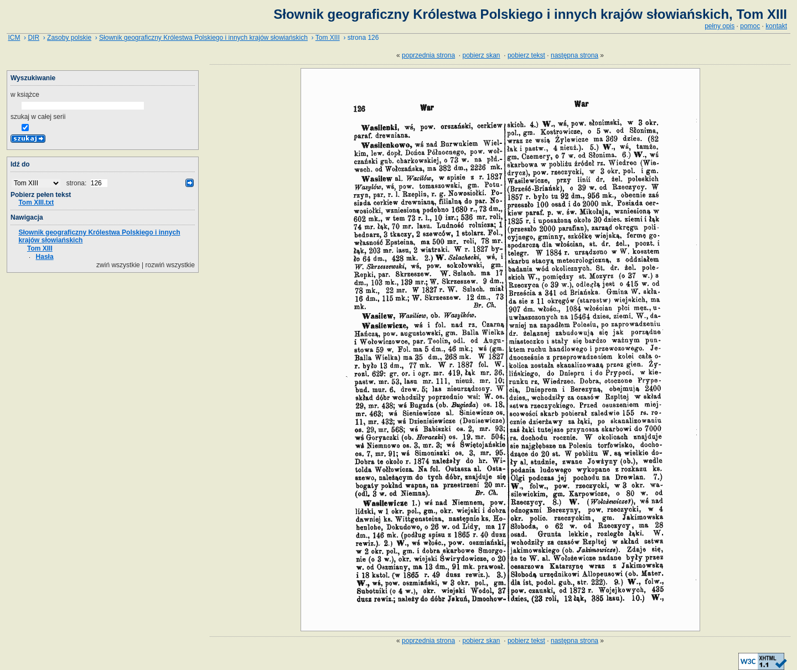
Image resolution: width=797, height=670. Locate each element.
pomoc (750, 26)
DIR (33, 37)
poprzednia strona (428, 55)
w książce (25, 94)
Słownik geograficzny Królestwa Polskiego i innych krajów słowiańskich (203, 37)
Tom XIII (327, 37)
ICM (14, 37)
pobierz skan (481, 55)
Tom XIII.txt (36, 202)
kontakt (776, 26)
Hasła (45, 257)
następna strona (574, 55)
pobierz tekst (526, 55)
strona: (77, 183)
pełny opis (719, 26)
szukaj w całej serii (38, 117)
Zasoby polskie (69, 37)
